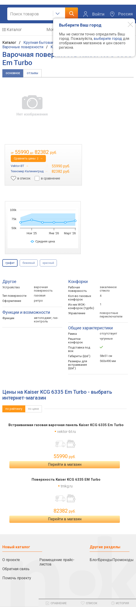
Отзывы (32, 73)
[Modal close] (127, 24)
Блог (94, 560)
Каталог (14, 29)
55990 (65, 456)
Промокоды (123, 560)
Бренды (105, 560)
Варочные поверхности (22, 47)
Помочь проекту (16, 578)
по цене (33, 408)
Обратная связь (15, 569)
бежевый (28, 263)
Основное (13, 73)
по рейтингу (13, 408)
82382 (65, 511)
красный (48, 263)
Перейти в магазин (64, 464)
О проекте (11, 560)
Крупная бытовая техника (45, 42)
